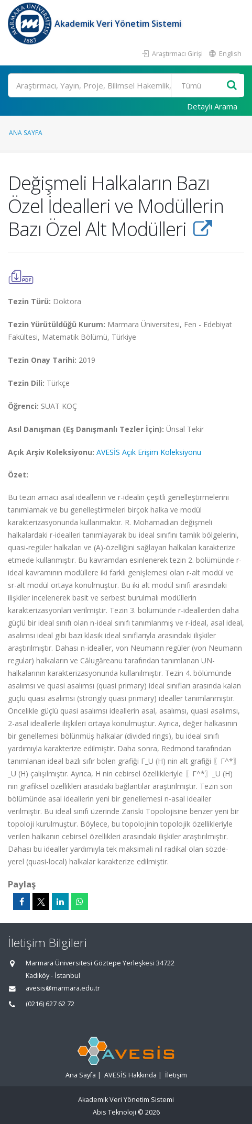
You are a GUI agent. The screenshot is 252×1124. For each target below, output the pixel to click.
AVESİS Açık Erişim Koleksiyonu (148, 452)
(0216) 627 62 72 (50, 1003)
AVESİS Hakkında (130, 1075)
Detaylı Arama (212, 106)
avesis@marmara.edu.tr (63, 988)
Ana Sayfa (25, 132)
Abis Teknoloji (114, 1112)
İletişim (176, 1075)
